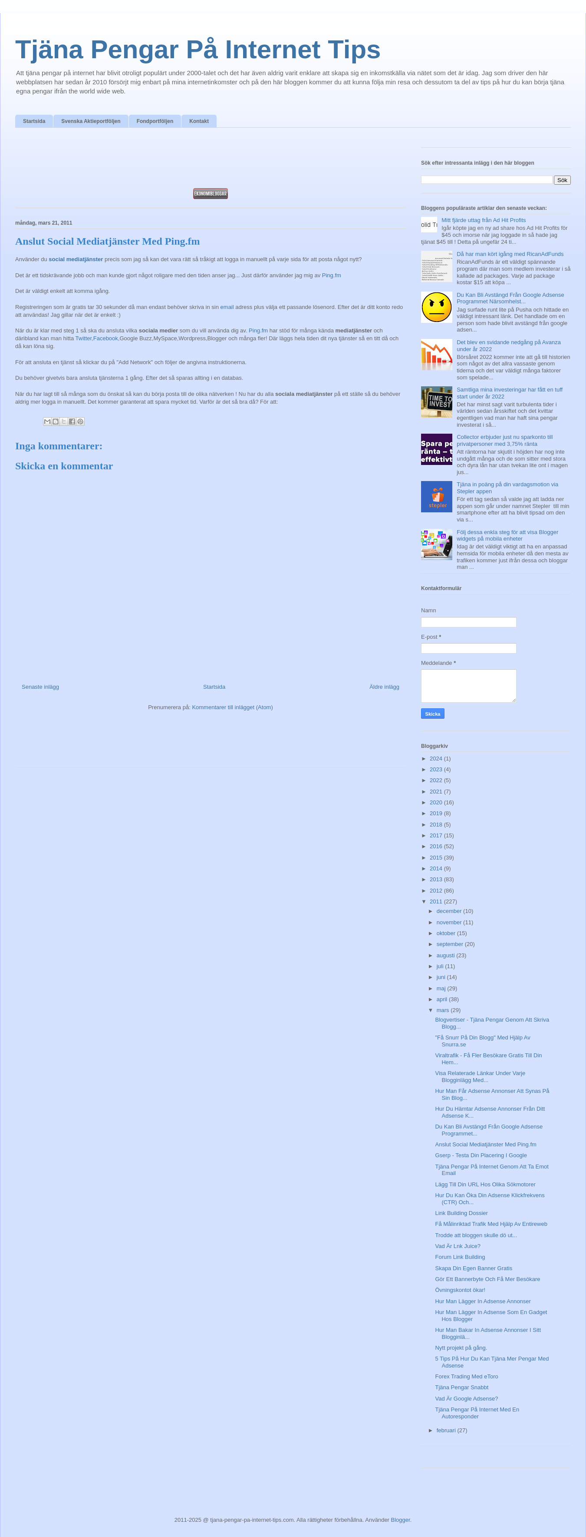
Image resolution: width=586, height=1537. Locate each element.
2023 (437, 769)
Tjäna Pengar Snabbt (461, 1387)
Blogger (400, 1520)
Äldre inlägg (384, 687)
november (450, 922)
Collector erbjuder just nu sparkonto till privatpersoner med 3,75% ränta (505, 440)
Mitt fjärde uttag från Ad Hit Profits (483, 220)
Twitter (84, 338)
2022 (437, 780)
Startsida (34, 121)
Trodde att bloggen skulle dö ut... (476, 1235)
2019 (437, 813)
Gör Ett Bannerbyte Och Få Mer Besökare (487, 1279)
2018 (437, 824)
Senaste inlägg (40, 687)
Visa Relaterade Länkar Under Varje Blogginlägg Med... (480, 1076)
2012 (437, 890)
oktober (447, 933)
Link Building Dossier (461, 1213)
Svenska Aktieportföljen (90, 121)
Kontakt (199, 121)
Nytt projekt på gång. (461, 1347)
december (450, 911)
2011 (437, 901)
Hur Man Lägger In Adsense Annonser (482, 1301)
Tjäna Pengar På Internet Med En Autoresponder (477, 1413)
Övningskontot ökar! (460, 1290)
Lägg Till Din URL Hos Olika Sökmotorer (485, 1184)
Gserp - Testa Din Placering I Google (481, 1155)
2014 (437, 868)
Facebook (105, 338)
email (227, 307)
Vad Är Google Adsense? (466, 1398)
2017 (437, 835)
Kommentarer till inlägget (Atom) (232, 707)
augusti (447, 955)
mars (444, 1010)
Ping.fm (331, 275)
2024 (437, 758)
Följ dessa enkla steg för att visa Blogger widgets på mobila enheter (507, 535)
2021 (437, 791)
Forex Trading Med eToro (466, 1376)
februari (447, 1430)
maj (442, 988)
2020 (437, 802)
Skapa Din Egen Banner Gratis (473, 1268)
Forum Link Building (460, 1257)
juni (442, 977)
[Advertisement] (210, 160)
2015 (437, 857)
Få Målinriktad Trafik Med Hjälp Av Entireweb (491, 1224)
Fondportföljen (155, 121)
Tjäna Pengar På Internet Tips (198, 49)
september (451, 944)
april (443, 999)
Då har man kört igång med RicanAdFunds (510, 254)
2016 (437, 846)
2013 (437, 879)
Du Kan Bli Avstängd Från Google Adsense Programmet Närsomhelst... (510, 298)
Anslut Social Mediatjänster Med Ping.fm (485, 1144)
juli (441, 966)
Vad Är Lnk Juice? (458, 1246)
